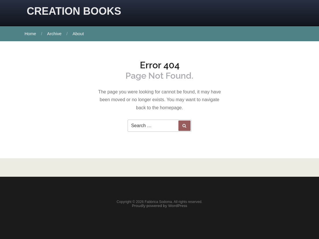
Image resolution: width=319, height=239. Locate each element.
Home (30, 33)
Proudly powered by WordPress (159, 206)
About (78, 33)
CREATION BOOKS (74, 11)
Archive (54, 33)
